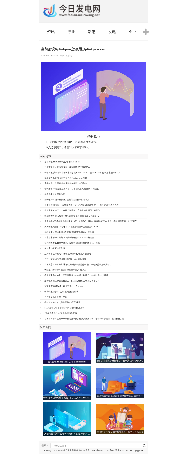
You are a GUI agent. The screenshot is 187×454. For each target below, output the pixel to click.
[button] (144, 32)
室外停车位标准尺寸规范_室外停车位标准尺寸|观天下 (68, 254)
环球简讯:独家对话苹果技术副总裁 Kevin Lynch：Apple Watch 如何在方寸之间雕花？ (82, 173)
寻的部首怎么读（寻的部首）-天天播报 (62, 302)
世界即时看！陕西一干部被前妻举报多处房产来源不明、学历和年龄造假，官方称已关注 (84, 319)
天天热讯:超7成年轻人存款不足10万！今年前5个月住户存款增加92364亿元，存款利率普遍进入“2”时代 (90, 221)
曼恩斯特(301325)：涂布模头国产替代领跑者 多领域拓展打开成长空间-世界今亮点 (81, 205)
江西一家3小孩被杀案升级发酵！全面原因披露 (65, 259)
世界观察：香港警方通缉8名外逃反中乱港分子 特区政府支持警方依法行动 (77, 264)
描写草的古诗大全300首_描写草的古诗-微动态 (65, 270)
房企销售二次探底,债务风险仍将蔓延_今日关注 (65, 183)
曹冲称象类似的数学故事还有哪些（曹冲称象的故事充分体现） (73, 243)
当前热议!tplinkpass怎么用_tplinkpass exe (62, 162)
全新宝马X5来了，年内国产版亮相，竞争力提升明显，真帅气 (72, 210)
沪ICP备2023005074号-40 (103, 450)
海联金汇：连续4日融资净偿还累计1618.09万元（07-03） (70, 232)
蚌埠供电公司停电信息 (54, 194)
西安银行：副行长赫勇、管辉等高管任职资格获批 (66, 200)
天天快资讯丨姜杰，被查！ (56, 297)
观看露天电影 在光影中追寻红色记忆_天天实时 (65, 178)
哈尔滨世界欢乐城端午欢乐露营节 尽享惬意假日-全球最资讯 (71, 216)
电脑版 (128, 11)
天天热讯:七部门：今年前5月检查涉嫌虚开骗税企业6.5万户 (71, 227)
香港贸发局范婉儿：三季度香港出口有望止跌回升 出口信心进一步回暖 (76, 275)
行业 (71, 32)
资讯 (51, 32)
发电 (112, 32)
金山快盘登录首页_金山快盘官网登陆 (61, 292)
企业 (132, 32)
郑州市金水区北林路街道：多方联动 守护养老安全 (67, 167)
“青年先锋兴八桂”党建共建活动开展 (60, 313)
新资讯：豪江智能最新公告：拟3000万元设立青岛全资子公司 (72, 281)
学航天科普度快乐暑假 (54, 248)
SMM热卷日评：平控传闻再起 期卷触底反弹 (64, 308)
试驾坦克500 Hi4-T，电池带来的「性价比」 (64, 286)
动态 (91, 32)
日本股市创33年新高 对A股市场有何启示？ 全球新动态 (69, 237)
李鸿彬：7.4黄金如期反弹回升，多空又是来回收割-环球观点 (71, 189)
